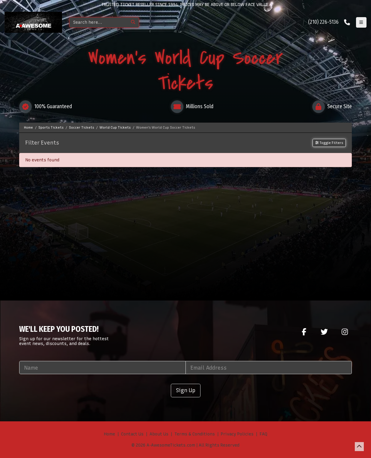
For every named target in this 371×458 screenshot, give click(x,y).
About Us (159, 434)
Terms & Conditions (194, 434)
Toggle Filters (329, 143)
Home (109, 434)
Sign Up (185, 390)
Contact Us (132, 434)
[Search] (98, 22)
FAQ (263, 434)
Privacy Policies (237, 434)
